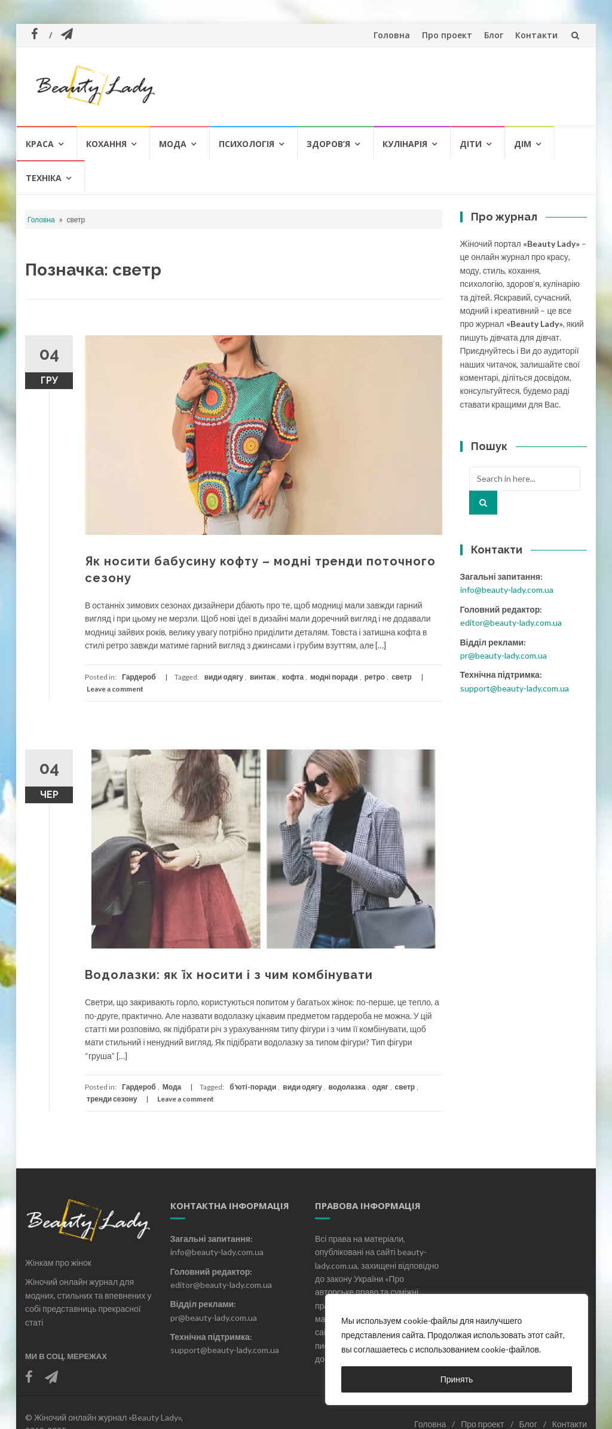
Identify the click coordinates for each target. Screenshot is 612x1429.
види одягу (223, 676)
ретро (375, 676)
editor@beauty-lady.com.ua (511, 622)
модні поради (334, 676)
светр (401, 676)
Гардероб (139, 676)
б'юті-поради (253, 1086)
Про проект (447, 35)
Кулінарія (404, 143)
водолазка (347, 1086)
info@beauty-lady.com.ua (506, 590)
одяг (380, 1086)
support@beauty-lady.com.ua (514, 688)
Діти (471, 143)
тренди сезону (112, 1098)
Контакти (536, 35)
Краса (40, 143)
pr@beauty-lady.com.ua (503, 655)
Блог (493, 35)
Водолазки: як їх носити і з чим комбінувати (229, 975)
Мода (172, 143)
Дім (522, 143)
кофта (293, 676)
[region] (456, 1349)
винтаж (263, 676)
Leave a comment (115, 688)
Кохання (106, 143)
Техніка (44, 177)
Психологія (246, 143)
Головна (392, 35)
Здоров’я (328, 143)
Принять (456, 1379)
